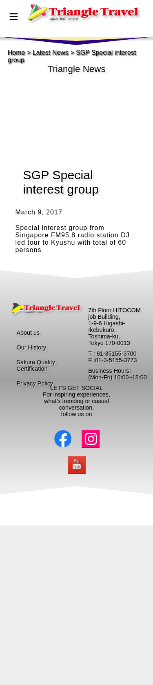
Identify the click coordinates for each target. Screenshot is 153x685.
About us (28, 332)
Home (16, 52)
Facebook (63, 439)
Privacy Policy (35, 383)
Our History (32, 347)
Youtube (77, 465)
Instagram (91, 439)
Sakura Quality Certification (36, 365)
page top (72, 21)
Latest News (51, 52)
